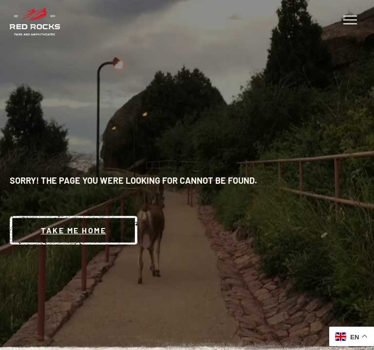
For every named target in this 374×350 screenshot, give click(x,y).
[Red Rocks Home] (35, 21)
